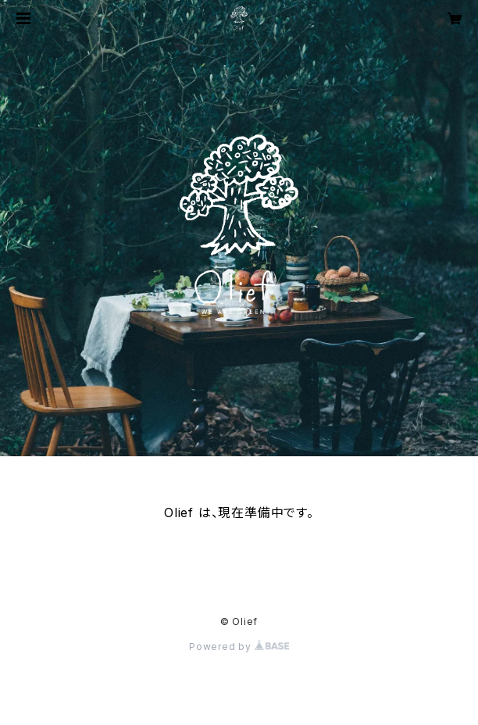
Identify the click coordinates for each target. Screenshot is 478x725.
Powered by (239, 646)
